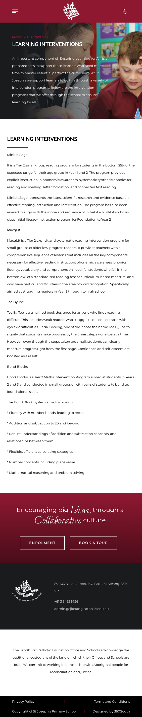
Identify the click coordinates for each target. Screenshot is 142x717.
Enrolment (42, 543)
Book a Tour (93, 543)
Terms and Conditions (112, 701)
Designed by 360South (111, 711)
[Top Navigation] (28, 11)
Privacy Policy (23, 701)
